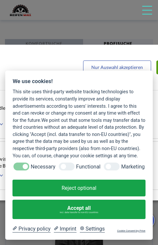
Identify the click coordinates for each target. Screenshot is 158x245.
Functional (88, 167)
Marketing (133, 167)
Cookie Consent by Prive (131, 230)
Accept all (79, 209)
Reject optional (78, 188)
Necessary (43, 167)
